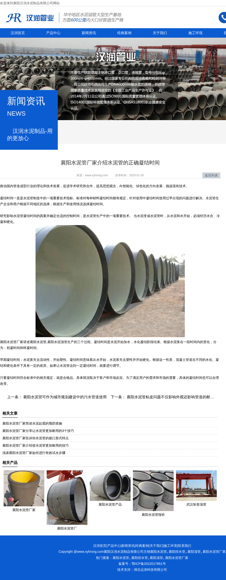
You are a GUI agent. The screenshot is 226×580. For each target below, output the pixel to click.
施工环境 (195, 33)
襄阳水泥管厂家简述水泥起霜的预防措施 (32, 423)
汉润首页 (18, 33)
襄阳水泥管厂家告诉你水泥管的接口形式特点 (35, 438)
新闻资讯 (89, 33)
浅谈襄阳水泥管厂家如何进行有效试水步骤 (33, 453)
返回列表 (211, 175)
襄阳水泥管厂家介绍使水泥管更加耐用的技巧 (35, 445)
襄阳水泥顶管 (57, 342)
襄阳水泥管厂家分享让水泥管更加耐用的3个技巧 (38, 431)
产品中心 (53, 33)
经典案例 (124, 33)
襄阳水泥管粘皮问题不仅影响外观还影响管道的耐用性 (172, 397)
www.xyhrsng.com (96, 175)
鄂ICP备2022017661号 (149, 564)
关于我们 (160, 33)
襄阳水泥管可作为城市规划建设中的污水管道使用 (64, 397)
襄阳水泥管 (38, 342)
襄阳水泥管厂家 (11, 342)
